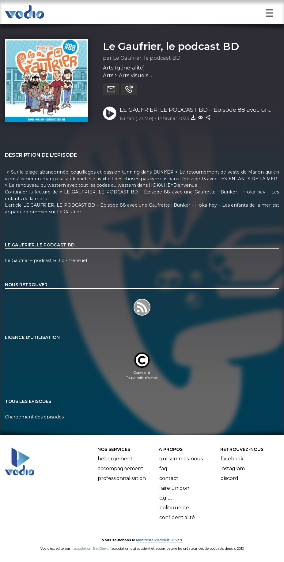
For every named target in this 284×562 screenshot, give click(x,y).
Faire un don (174, 488)
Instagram (233, 468)
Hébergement (115, 459)
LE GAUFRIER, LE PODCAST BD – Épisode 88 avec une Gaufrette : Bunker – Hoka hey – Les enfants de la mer (196, 110)
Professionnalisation (122, 478)
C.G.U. (165, 498)
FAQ (163, 468)
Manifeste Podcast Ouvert (159, 540)
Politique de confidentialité (177, 512)
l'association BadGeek (89, 548)
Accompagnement (120, 468)
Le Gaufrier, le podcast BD (171, 46)
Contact (168, 478)
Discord (229, 478)
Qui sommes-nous (181, 459)
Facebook (232, 459)
